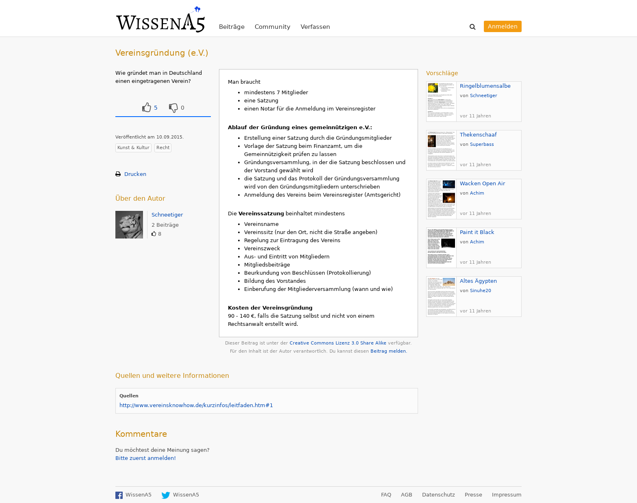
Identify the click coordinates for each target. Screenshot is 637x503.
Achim (477, 193)
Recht (162, 147)
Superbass (482, 144)
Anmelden (503, 26)
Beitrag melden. (388, 351)
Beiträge (232, 26)
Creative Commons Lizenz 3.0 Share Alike (338, 343)
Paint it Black (477, 232)
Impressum (507, 495)
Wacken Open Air (482, 183)
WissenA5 (160, 18)
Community (272, 26)
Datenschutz (438, 495)
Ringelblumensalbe (485, 86)
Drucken (135, 174)
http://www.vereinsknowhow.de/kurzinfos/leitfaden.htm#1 (196, 405)
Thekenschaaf (478, 135)
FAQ (386, 495)
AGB (406, 495)
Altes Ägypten (478, 281)
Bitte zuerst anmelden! (145, 458)
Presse (473, 495)
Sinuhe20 (480, 290)
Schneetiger (167, 215)
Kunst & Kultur (133, 147)
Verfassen (315, 26)
